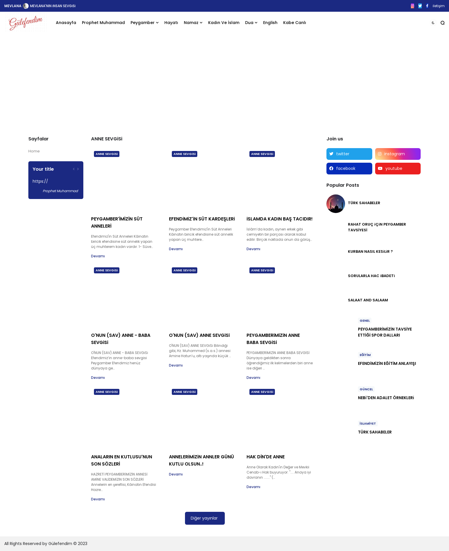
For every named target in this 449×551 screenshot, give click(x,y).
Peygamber (143, 22)
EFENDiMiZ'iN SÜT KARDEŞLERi (202, 219)
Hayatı (171, 22)
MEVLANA (12, 5)
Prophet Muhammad (103, 22)
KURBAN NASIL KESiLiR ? (370, 251)
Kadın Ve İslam (223, 22)
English (270, 22)
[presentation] (74, 169)
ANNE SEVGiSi (107, 154)
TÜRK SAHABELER (364, 203)
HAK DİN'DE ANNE (266, 456)
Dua (249, 22)
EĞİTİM (365, 355)
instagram (394, 154)
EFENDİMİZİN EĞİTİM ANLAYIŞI (387, 363)
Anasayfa (66, 22)
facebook (345, 168)
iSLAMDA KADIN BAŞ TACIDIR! (280, 219)
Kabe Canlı (294, 22)
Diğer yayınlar (204, 518)
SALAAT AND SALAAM (368, 300)
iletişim (439, 5)
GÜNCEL (366, 389)
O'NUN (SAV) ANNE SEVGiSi (199, 335)
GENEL (365, 320)
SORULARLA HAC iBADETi (371, 276)
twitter (342, 154)
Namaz (191, 22)
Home (34, 151)
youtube (393, 168)
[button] (433, 23)
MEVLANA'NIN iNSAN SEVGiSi (53, 5)
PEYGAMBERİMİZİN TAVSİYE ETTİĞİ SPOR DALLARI (385, 332)
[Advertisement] (224, 81)
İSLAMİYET (368, 423)
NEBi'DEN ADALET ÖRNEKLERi (386, 398)
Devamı (98, 256)
